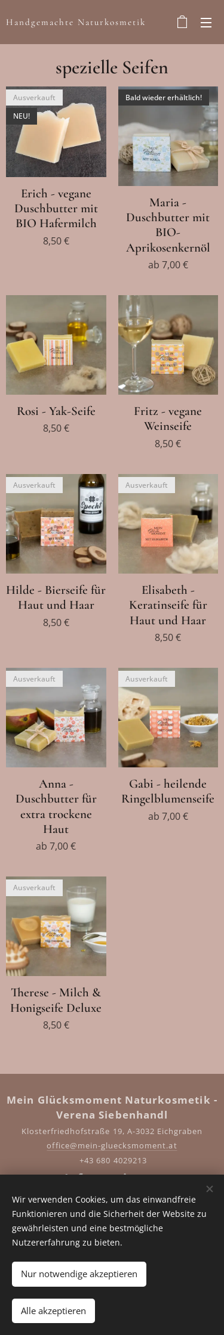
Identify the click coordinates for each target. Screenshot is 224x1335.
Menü (206, 22)
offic (56, 1145)
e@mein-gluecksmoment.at (121, 1145)
